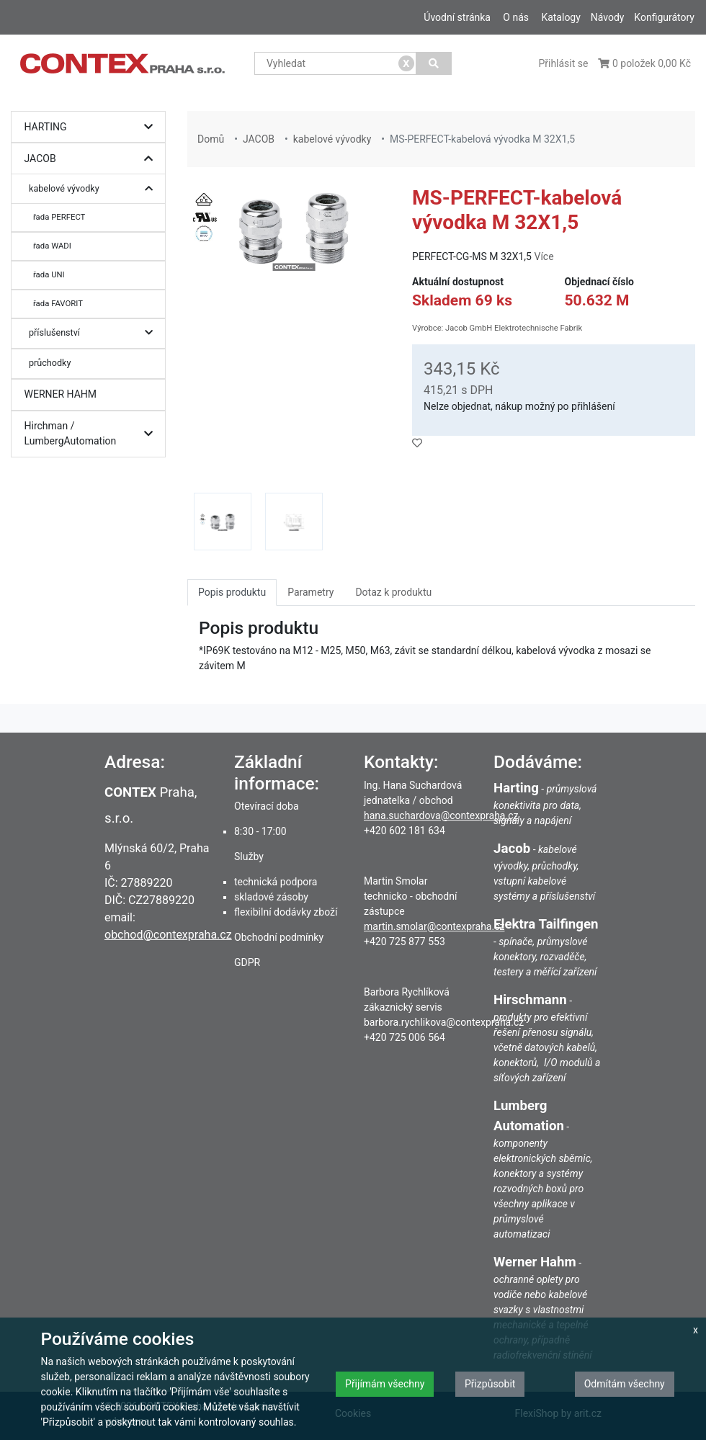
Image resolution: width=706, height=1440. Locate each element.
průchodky (50, 362)
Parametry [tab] (310, 592)
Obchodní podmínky (278, 937)
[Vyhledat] (434, 63)
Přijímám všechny (384, 1384)
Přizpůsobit (490, 1384)
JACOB (92, 159)
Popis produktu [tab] (232, 592)
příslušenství (94, 333)
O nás (516, 17)
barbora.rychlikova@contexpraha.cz (444, 1022)
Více (543, 256)
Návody (608, 17)
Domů (210, 139)
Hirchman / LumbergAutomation (92, 434)
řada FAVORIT (58, 303)
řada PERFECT (59, 217)
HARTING (92, 127)
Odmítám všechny (624, 1384)
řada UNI (49, 274)
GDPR (247, 962)
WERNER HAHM (60, 394)
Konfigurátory (664, 17)
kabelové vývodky (94, 189)
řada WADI (52, 246)
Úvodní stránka (457, 17)
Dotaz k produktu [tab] (393, 592)
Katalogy (560, 17)
